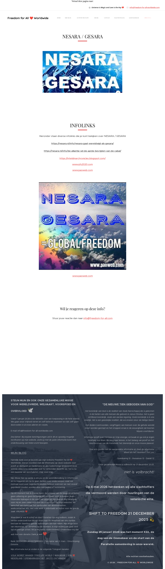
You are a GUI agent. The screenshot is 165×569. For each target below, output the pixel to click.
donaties (48, 499)
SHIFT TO (98, 513)
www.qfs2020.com (82, 164)
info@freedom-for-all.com (98, 318)
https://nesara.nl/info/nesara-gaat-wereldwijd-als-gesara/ (82, 143)
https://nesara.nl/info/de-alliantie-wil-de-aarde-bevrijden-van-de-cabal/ (82, 151)
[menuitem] (96, 18)
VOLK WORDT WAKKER (22, 555)
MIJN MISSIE (60, 555)
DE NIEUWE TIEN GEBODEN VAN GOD (128, 404)
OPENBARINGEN (32, 558)
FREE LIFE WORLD (43, 555)
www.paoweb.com (82, 170)
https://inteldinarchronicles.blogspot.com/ (83, 158)
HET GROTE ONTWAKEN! (53, 558)
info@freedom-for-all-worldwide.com (145, 7)
